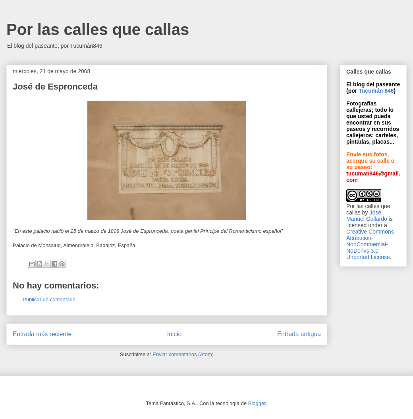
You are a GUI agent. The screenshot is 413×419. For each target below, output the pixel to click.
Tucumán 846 (376, 91)
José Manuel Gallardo (366, 215)
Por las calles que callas (97, 29)
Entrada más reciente (42, 334)
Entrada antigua (299, 334)
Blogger (257, 403)
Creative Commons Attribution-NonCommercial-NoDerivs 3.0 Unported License (370, 244)
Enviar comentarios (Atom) (183, 354)
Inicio (174, 334)
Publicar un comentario (49, 299)
